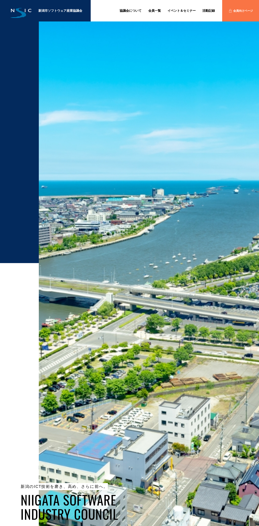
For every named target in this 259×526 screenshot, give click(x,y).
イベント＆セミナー (181, 10)
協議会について (131, 10)
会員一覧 (154, 10)
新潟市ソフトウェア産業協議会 (45, 13)
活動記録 (208, 10)
